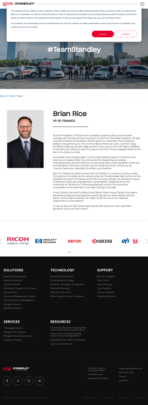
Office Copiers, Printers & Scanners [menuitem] (67, 296)
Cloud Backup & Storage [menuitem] (62, 280)
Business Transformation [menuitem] (15, 276)
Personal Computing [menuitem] (60, 288)
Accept (103, 34)
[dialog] (74, 23)
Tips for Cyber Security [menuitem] (61, 344)
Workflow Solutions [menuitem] (13, 308)
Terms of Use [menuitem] (108, 398)
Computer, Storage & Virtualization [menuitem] (67, 284)
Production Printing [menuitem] (13, 340)
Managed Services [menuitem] (12, 304)
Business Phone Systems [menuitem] (62, 276)
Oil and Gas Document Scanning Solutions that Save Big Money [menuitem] (65, 335)
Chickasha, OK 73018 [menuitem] (98, 378)
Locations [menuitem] (123, 380)
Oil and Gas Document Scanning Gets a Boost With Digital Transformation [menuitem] (68, 329)
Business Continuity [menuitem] (13, 280)
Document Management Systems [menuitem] (20, 296)
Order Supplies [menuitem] (104, 288)
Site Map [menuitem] (123, 398)
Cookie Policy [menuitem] (138, 398)
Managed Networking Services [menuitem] (18, 336)
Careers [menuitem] (122, 376)
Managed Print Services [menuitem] (15, 332)
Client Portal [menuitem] (103, 280)
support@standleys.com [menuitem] (131, 368)
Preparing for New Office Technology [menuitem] (67, 340)
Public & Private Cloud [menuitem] (60, 292)
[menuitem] (7, 380)
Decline (126, 34)
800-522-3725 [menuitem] (126, 372)
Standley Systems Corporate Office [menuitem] (97, 369)
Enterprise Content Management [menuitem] (19, 300)
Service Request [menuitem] (104, 284)
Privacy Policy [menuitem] (90, 398)
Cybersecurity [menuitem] (10, 292)
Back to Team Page (11, 96)
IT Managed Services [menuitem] (13, 328)
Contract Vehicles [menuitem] (12, 284)
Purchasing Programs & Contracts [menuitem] (20, 288)
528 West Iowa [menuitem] (95, 374)
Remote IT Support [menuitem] (106, 276)
